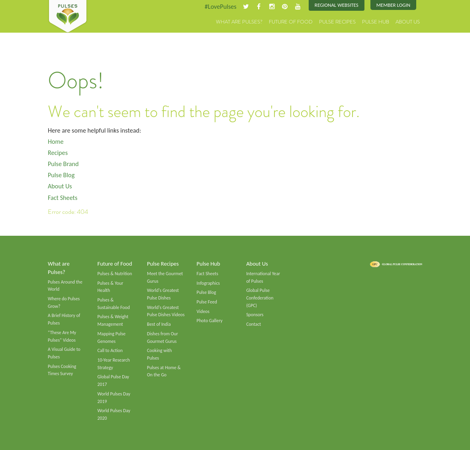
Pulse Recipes (337, 21)
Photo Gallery (210, 321)
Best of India (159, 324)
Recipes (58, 153)
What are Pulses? (239, 21)
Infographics (208, 283)
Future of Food (291, 21)
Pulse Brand (63, 164)
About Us (408, 21)
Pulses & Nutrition (115, 273)
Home (56, 141)
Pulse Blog (61, 175)
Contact (253, 324)
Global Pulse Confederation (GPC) (259, 298)
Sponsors (254, 315)
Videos (203, 311)
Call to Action (110, 351)
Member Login (393, 5)
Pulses (68, 16)
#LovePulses (220, 6)
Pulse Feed (207, 302)
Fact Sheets (62, 198)
